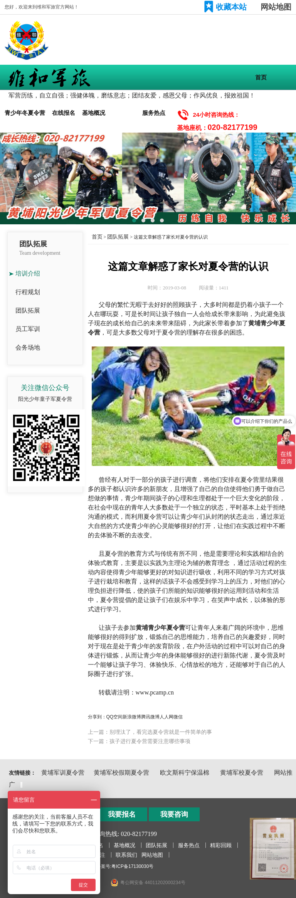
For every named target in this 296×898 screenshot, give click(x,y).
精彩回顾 (221, 845)
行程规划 (27, 292)
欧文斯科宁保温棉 (184, 772)
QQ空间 (114, 717)
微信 (178, 717)
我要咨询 (174, 814)
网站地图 (276, 7)
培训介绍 (27, 273)
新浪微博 (132, 717)
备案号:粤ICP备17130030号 (125, 866)
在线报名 (63, 112)
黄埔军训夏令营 (62, 772)
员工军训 (27, 329)
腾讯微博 (150, 717)
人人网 (166, 717)
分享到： (97, 717)
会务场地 (27, 347)
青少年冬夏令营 (25, 112)
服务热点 (153, 112)
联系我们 (126, 855)
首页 (261, 77)
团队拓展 (123, 112)
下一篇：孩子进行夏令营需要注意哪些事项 (139, 741)
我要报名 (122, 814)
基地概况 (93, 112)
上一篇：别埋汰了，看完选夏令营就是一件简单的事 (150, 732)
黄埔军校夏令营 (241, 772)
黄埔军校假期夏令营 (121, 772)
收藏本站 (231, 7)
